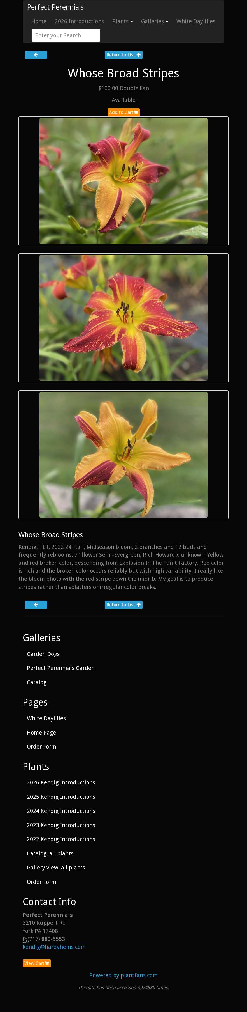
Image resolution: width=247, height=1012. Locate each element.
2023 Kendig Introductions (61, 825)
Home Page (41, 732)
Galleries (154, 21)
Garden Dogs (43, 654)
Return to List (123, 55)
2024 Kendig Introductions (61, 810)
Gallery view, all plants (56, 867)
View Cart (36, 963)
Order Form (41, 746)
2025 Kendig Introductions (61, 796)
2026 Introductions (79, 21)
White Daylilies (195, 21)
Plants (122, 21)
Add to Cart (123, 112)
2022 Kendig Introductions (61, 839)
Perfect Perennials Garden (61, 668)
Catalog (36, 682)
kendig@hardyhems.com (54, 947)
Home (38, 21)
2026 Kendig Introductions (61, 782)
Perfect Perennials (55, 7)
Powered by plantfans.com (123, 975)
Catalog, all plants (50, 853)
